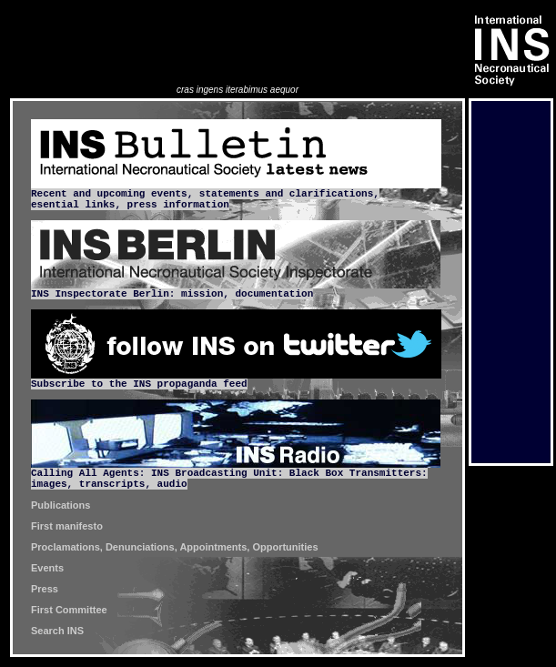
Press (44, 588)
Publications (60, 505)
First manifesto (67, 525)
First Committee (69, 609)
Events (47, 567)
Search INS (57, 630)
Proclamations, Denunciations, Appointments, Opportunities (174, 546)
